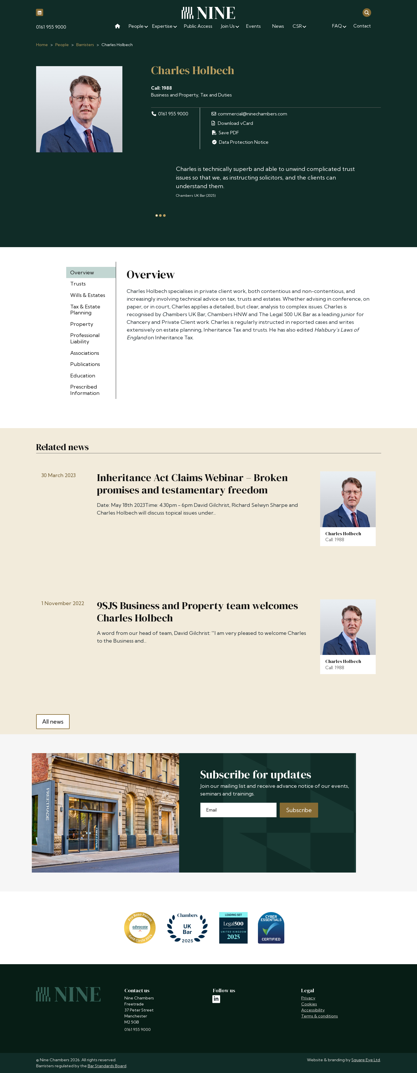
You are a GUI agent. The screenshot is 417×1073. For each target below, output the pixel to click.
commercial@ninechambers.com (249, 114)
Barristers (85, 44)
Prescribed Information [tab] (84, 389)
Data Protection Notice (240, 142)
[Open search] (366, 12)
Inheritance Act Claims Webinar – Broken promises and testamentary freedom (192, 483)
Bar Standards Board (107, 1065)
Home (42, 44)
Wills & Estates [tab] (87, 295)
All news (52, 721)
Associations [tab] (84, 353)
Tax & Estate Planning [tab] (85, 309)
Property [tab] (81, 324)
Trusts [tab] (78, 283)
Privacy (308, 998)
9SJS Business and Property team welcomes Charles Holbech (197, 611)
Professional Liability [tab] (85, 338)
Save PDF (225, 132)
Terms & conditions (319, 1016)
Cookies (309, 1004)
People (62, 44)
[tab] (156, 215)
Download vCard (232, 123)
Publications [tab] (85, 364)
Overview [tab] (82, 272)
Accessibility (313, 1010)
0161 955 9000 (51, 27)
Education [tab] (82, 375)
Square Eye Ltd (365, 1059)
